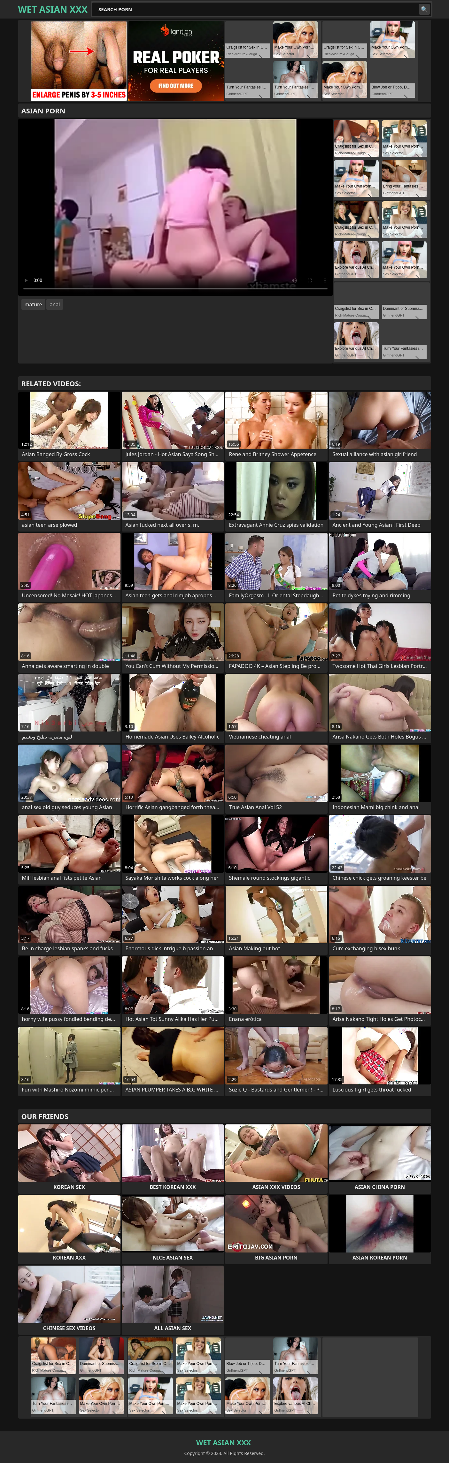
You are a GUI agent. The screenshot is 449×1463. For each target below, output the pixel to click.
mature (33, 304)
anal (55, 304)
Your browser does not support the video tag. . (175, 207)
